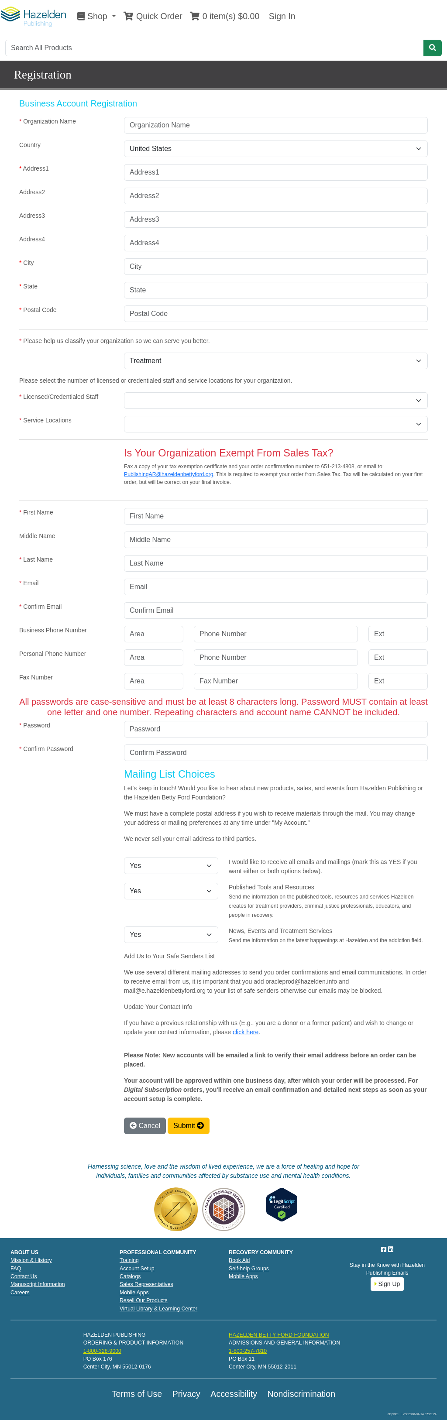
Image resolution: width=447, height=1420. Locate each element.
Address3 (32, 215)
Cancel (145, 1125)
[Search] (214, 48)
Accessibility (233, 1394)
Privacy (186, 1394)
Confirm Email (40, 606)
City (26, 262)
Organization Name (47, 121)
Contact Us (23, 1276)
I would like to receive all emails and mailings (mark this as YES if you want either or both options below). (323, 866)
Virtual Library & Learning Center (158, 1309)
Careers (20, 1293)
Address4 (32, 239)
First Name (36, 512)
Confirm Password (46, 748)
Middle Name (37, 535)
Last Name (36, 559)
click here (245, 1032)
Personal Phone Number (52, 653)
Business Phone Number (53, 630)
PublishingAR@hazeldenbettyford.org (168, 474)
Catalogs (130, 1276)
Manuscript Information (37, 1284)
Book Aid (239, 1260)
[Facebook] (384, 1249)
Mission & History (31, 1260)
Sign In (280, 16)
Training (129, 1260)
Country (30, 144)
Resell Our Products (144, 1300)
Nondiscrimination (301, 1394)
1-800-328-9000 (102, 1351)
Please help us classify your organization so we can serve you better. (114, 340)
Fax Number (36, 677)
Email (28, 583)
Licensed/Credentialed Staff (58, 396)
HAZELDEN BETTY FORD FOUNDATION (279, 1335)
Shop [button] (93, 16)
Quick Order (152, 16)
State (28, 286)
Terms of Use (137, 1394)
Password (34, 725)
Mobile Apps (134, 1293)
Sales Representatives (146, 1284)
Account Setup (137, 1269)
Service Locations (45, 420)
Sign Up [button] (387, 1283)
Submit (188, 1125)
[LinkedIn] (390, 1249)
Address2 (32, 192)
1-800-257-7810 (248, 1351)
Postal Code (38, 309)
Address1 (34, 168)
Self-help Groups (249, 1269)
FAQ (15, 1269)
